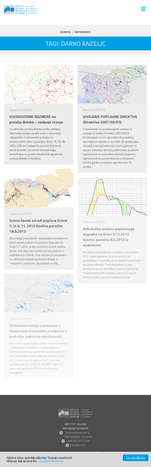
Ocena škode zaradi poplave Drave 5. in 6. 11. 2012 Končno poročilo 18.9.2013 (38, 226)
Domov (65, 32)
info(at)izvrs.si (78, 445)
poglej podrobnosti (51, 460)
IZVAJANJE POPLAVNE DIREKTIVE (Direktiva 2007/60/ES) (110, 119)
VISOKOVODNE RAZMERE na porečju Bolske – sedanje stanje (36, 119)
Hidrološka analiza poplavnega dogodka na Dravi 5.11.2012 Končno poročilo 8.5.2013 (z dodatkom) (109, 237)
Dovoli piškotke (135, 457)
